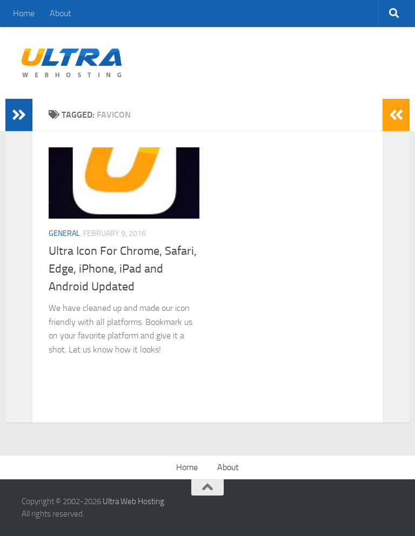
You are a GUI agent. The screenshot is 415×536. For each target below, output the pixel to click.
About (60, 13)
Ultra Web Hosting (133, 501)
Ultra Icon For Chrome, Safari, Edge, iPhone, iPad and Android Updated (123, 269)
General (64, 233)
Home (24, 13)
